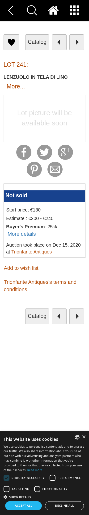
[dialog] (44, 473)
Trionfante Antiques (31, 251)
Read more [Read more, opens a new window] (34, 470)
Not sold (16, 195)
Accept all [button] (23, 506)
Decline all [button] (64, 506)
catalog (37, 42)
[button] (44, 497)
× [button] (83, 437)
